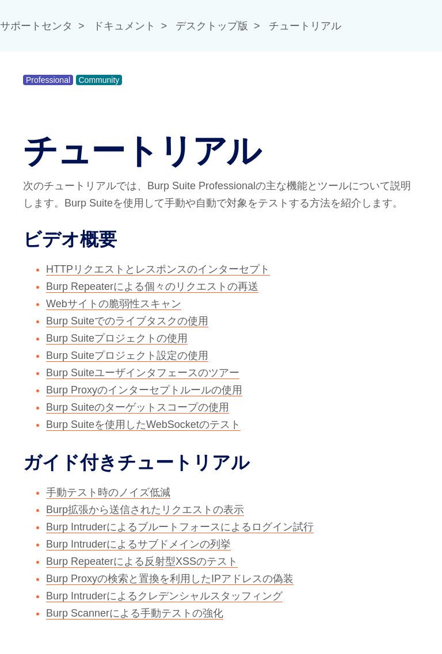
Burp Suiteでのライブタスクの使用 (127, 321)
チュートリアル (305, 26)
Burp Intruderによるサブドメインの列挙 (138, 544)
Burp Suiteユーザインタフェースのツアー (142, 372)
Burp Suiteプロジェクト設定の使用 (127, 355)
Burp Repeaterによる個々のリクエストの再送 (152, 286)
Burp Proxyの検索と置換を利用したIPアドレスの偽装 (170, 578)
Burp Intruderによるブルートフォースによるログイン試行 (180, 527)
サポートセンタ (36, 26)
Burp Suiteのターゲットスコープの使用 (137, 407)
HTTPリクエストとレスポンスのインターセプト (158, 269)
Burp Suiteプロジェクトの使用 (117, 338)
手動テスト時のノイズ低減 (108, 492)
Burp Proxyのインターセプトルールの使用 (144, 390)
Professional (48, 80)
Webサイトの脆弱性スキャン (113, 303)
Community (99, 80)
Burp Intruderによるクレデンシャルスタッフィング (164, 596)
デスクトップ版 (212, 26)
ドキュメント (124, 26)
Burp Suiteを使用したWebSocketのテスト (143, 424)
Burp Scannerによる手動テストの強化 (134, 613)
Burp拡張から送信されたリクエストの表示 (145, 509)
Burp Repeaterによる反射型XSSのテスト (142, 561)
